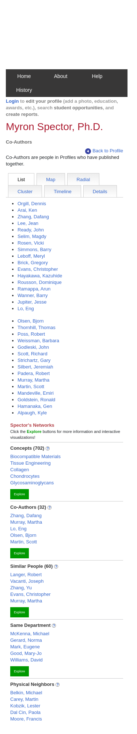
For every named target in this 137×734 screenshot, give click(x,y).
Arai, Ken (27, 210)
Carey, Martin (24, 699)
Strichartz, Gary (34, 360)
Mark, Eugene (25, 646)
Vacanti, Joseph (27, 581)
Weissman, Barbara (38, 340)
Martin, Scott (31, 386)
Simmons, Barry (34, 249)
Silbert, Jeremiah (35, 367)
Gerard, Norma (26, 640)
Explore (19, 494)
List (21, 179)
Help (97, 76)
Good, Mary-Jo (26, 653)
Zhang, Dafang (33, 216)
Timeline (63, 191)
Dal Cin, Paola (25, 712)
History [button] (24, 90)
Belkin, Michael (26, 692)
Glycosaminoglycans (32, 482)
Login (12, 101)
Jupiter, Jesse (32, 302)
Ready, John (31, 230)
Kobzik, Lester (25, 705)
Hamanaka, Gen (35, 406)
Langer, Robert (26, 574)
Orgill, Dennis (32, 203)
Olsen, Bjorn (31, 321)
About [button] (61, 76)
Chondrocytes (24, 476)
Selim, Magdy (32, 236)
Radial (83, 179)
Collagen (19, 469)
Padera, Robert (34, 373)
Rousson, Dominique (40, 282)
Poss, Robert (31, 334)
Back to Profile (104, 151)
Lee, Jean (28, 223)
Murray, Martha (33, 380)
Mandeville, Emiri (36, 393)
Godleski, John (33, 347)
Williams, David (26, 660)
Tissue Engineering (30, 463)
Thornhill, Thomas (37, 327)
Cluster (25, 191)
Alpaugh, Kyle (32, 412)
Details (100, 191)
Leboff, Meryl (31, 256)
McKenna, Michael (29, 633)
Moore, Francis (26, 719)
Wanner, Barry (33, 295)
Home (24, 76)
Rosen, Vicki (31, 243)
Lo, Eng (26, 308)
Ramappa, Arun (34, 289)
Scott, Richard (32, 353)
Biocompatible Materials (35, 456)
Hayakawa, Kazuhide (40, 275)
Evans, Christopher (38, 269)
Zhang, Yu (21, 587)
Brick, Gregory (33, 262)
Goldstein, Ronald (36, 399)
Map (50, 179)
